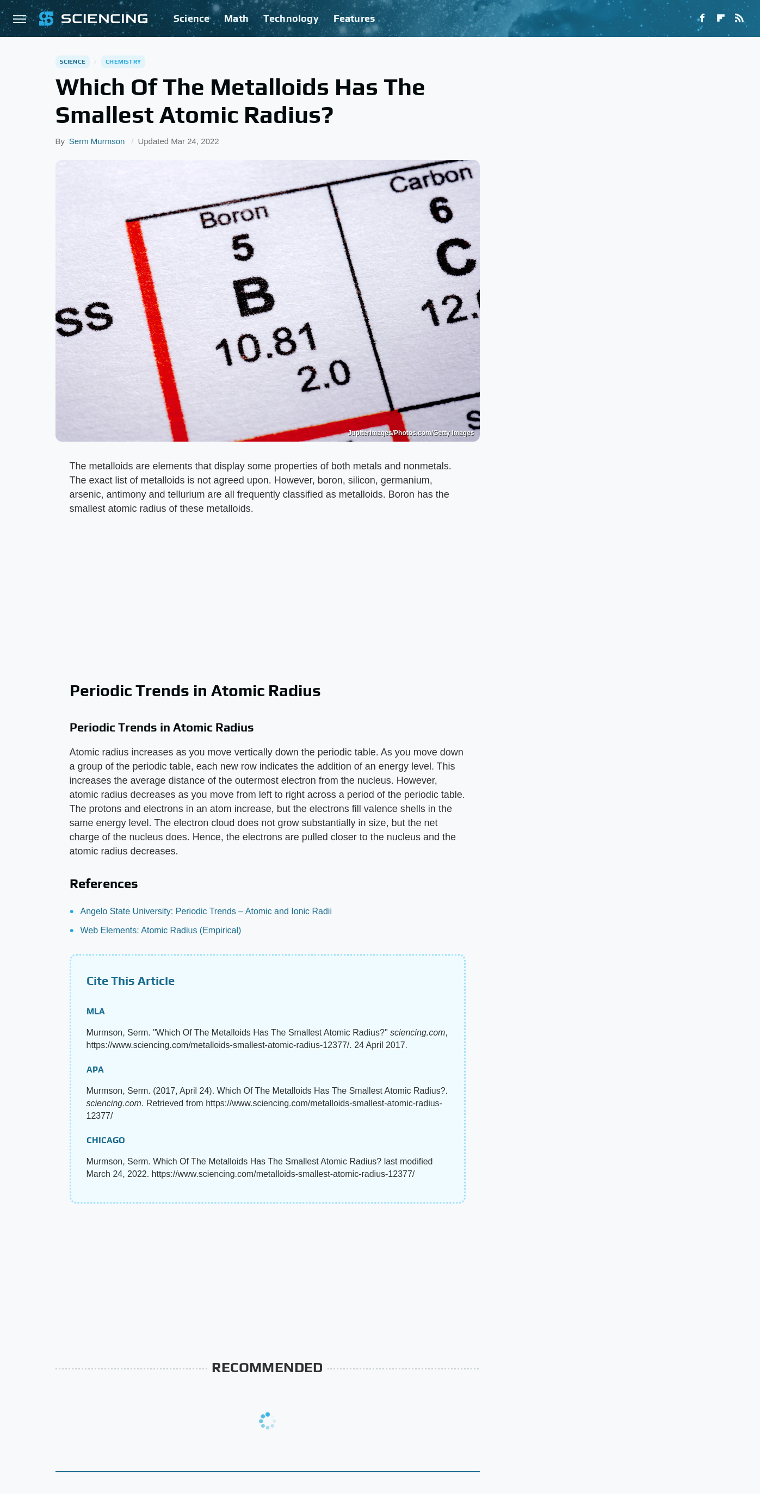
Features (354, 18)
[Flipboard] (720, 18)
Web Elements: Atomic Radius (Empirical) (161, 930)
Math (236, 18)
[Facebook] (702, 18)
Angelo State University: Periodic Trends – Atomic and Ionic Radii (206, 911)
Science (191, 18)
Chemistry (123, 61)
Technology (291, 18)
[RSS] (739, 18)
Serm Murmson (97, 141)
